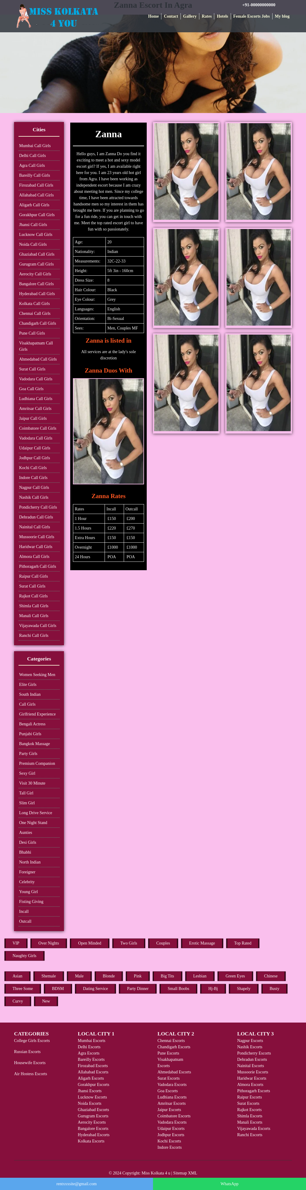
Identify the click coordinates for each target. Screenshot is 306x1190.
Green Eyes (235, 976)
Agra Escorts (89, 1053)
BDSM (58, 988)
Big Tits (167, 976)
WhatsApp (229, 1184)
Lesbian (199, 976)
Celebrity (27, 882)
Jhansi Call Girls (33, 224)
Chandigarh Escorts (173, 1047)
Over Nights (49, 943)
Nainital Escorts (250, 1066)
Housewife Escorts (29, 1063)
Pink (138, 976)
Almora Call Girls (34, 556)
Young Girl (28, 892)
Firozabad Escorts (93, 1066)
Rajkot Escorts (249, 1109)
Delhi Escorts (89, 1047)
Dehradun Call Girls (36, 517)
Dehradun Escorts (252, 1059)
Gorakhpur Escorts (93, 1084)
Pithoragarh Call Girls (37, 566)
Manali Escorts (249, 1122)
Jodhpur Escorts (170, 1135)
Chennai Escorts (171, 1040)
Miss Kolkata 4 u (156, 1173)
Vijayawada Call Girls (37, 625)
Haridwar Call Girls (35, 546)
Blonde (109, 976)
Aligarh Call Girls (34, 205)
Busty (274, 988)
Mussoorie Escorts (252, 1072)
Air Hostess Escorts (30, 1074)
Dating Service (95, 988)
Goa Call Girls (31, 389)
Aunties (25, 832)
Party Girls (28, 753)
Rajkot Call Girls (33, 596)
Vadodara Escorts (172, 1084)
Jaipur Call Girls (33, 418)
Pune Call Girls (32, 333)
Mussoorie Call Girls (36, 537)
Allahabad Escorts (93, 1072)
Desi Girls (27, 842)
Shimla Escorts (249, 1116)
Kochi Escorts (169, 1141)
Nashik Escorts (249, 1047)
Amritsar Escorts (171, 1103)
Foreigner (27, 872)
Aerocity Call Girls (35, 274)
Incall (24, 911)
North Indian (30, 862)
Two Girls (128, 943)
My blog (282, 16)
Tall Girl (26, 793)
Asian (17, 976)
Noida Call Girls (33, 244)
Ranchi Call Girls (33, 635)
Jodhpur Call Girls (34, 458)
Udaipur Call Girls (34, 448)
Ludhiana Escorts (172, 1097)
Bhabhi (25, 852)
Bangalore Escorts (93, 1128)
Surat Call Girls (32, 369)
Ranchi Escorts (249, 1135)
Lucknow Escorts (92, 1097)
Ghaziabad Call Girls (36, 254)
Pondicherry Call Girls (38, 507)
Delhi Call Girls (32, 155)
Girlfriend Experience (37, 714)
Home (153, 16)
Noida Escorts (89, 1103)
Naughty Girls (24, 955)
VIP (16, 943)
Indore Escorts (169, 1147)
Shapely (243, 988)
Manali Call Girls (33, 616)
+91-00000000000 (259, 4)
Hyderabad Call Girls (37, 294)
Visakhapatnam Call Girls (36, 346)
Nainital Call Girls (34, 527)
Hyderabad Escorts (93, 1135)
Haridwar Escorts (252, 1078)
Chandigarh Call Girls (37, 323)
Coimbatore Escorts (174, 1116)
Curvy (18, 1001)
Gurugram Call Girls (36, 264)
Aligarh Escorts (91, 1078)
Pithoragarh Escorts (253, 1091)
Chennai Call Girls (35, 313)
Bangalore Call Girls (36, 284)
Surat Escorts (168, 1078)
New (46, 1001)
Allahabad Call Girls (36, 195)
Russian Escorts (27, 1051)
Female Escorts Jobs (251, 16)
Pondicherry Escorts (254, 1053)
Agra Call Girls (32, 165)
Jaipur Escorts (169, 1109)
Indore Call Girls (33, 477)
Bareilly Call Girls (34, 175)
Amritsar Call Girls (35, 408)
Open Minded (89, 943)
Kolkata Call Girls (34, 303)
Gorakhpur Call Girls (37, 215)
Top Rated (243, 943)
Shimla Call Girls (33, 606)
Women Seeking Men (37, 674)
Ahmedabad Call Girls (38, 359)
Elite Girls (27, 684)
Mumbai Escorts (91, 1040)
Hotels (222, 16)
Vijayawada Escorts (253, 1128)
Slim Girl (27, 803)
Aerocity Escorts (92, 1122)
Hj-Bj (213, 988)
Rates (207, 16)
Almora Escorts (250, 1084)
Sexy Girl (27, 773)
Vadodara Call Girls (35, 379)
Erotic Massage (202, 943)
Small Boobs (178, 988)
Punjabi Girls (30, 734)
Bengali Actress (32, 724)
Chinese (271, 976)
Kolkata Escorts (91, 1141)
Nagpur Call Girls (34, 487)
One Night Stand (33, 822)
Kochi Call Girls (33, 468)
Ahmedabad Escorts (174, 1072)
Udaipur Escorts (171, 1128)
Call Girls (27, 704)
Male (79, 976)
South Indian (30, 694)
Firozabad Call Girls (36, 185)
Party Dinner (138, 988)
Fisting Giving (31, 901)
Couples (163, 943)
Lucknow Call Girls (35, 234)
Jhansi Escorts (90, 1091)
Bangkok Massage (34, 744)
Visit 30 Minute (32, 783)
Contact (171, 16)
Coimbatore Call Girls (37, 428)
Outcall (25, 921)
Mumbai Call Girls (35, 146)
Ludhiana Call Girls (35, 398)
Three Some (23, 988)
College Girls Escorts (32, 1040)
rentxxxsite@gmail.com (76, 1184)
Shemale (49, 976)
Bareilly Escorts (91, 1059)
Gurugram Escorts (93, 1116)
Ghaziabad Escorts (93, 1109)
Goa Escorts (167, 1091)
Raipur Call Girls (33, 576)
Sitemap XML (185, 1173)
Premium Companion (37, 763)
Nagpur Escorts (250, 1040)
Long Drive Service (35, 813)
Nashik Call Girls (33, 497)
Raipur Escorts (249, 1097)
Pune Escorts (168, 1053)
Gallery (190, 16)
